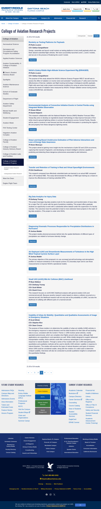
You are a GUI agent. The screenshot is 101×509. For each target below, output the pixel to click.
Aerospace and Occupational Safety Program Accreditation (11, 51)
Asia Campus (50, 451)
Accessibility (87, 489)
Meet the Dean (8, 178)
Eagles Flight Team (10, 183)
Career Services (75, 399)
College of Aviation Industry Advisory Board (12, 148)
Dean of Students (75, 409)
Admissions (59, 18)
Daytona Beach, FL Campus (50, 439)
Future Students (43, 391)
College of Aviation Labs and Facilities (12, 155)
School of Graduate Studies (10, 93)
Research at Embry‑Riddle (11, 445)
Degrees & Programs (31, 18)
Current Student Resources (80, 385)
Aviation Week (8, 123)
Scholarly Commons (11, 441)
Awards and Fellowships (29, 453)
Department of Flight (10, 99)
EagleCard (72, 419)
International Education (71, 452)
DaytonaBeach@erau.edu (50, 479)
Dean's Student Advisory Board (10, 74)
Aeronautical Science (11, 44)
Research (83, 18)
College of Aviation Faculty (10, 141)
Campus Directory (75, 396)
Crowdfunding (29, 450)
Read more (33, 60)
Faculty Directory (11, 449)
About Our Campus (13, 18)
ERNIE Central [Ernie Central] (74, 422)
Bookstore (73, 393)
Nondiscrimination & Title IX (30, 489)
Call (95, 9)
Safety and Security (92, 410)
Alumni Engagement (43, 411)
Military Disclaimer (46, 489)
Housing (21, 390)
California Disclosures (90, 451)
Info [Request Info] (77, 9)
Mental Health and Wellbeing (10, 112)
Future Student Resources (12, 385)
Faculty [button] (96, 36)
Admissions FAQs (7, 390)
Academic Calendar (76, 390)
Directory (48, 484)
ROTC (20, 406)
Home (3, 23)
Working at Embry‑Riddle (90, 439)
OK (80, 505)
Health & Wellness (92, 393)
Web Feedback (58, 484)
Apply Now (66, 9)
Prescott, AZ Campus (50, 442)
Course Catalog (74, 406)
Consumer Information (90, 448)
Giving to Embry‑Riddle (30, 447)
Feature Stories (6, 410)
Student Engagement (11, 118)
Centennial (67, 2)
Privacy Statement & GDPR (55, 506)
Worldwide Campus (50, 445)
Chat (87, 9)
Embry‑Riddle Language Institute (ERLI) (24, 396)
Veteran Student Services (43, 403)
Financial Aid (71, 18)
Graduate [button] (90, 36)
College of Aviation (13, 23)
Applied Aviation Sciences (12, 58)
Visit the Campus (24, 409)
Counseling (73, 402)
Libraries (10, 438)
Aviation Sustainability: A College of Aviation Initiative (12, 66)
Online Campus (50, 448)
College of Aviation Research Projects (10, 162)
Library (88, 396)
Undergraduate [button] (82, 36)
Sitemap (40, 484)
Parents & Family (42, 385)
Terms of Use (77, 489)
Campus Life (46, 18)
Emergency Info (14, 489)
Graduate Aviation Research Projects (11, 168)
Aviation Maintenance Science (11, 86)
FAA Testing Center (10, 128)
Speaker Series (71, 449)
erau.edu (50, 466)
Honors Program (7, 413)
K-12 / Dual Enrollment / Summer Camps (71, 442)
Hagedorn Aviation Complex (10, 134)
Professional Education (71, 438)
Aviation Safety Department (8, 105)
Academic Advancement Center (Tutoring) (92, 421)
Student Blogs (24, 412)
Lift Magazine (30, 444)
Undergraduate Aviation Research (13, 173)
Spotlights (6, 80)
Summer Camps (24, 421)
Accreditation (90, 445)
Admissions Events (8, 399)
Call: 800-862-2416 (50, 475)
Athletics (71, 446)
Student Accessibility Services (73, 414)
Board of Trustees (90, 442)
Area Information (7, 402)
